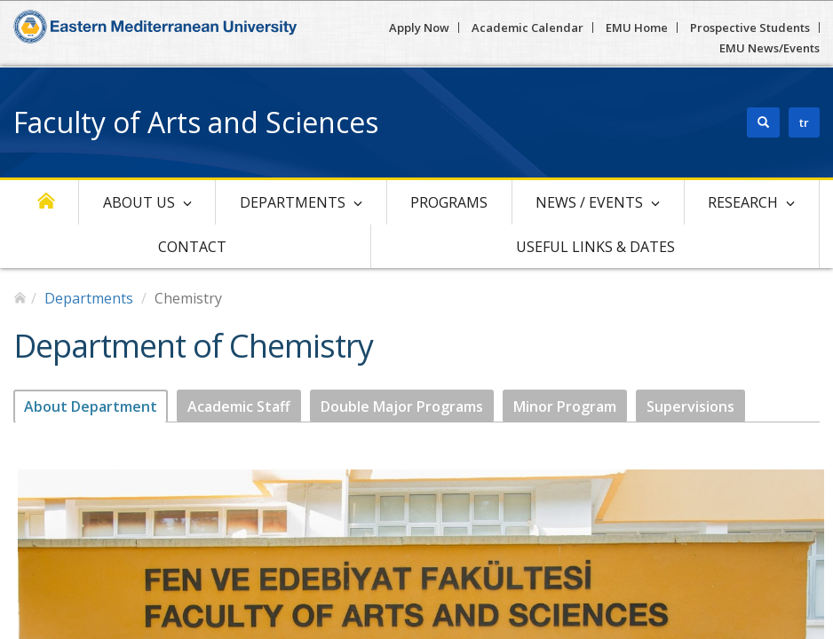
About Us (139, 202)
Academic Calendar (527, 28)
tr (804, 122)
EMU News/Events (769, 48)
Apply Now (419, 28)
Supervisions (690, 406)
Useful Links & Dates (595, 246)
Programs (449, 202)
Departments (292, 202)
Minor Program (564, 406)
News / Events (589, 202)
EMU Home (637, 28)
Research (743, 202)
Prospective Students (750, 28)
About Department (90, 406)
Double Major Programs (402, 406)
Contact (192, 246)
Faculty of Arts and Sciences (195, 122)
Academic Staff (238, 406)
